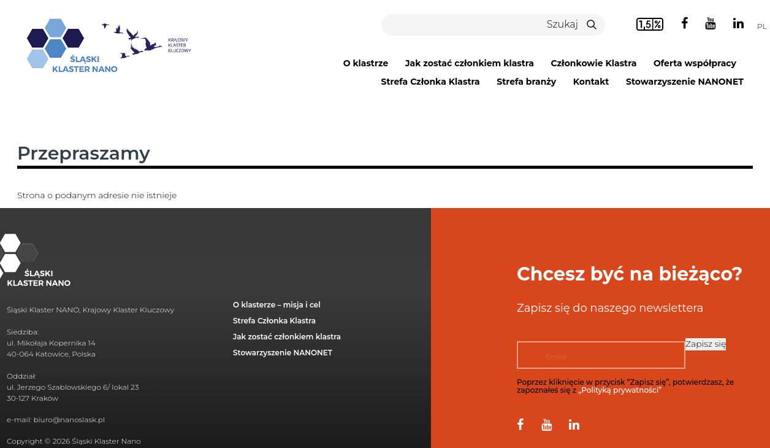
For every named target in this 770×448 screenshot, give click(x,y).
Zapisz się (705, 343)
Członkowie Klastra (594, 63)
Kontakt (591, 81)
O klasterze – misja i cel (277, 304)
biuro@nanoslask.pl (69, 419)
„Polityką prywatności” (619, 390)
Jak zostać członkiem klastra (469, 63)
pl (761, 26)
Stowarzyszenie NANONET (685, 81)
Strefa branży (526, 81)
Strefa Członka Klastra (430, 81)
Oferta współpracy (695, 63)
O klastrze (366, 63)
